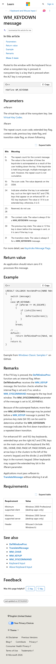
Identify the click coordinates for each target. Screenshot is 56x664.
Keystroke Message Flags (37, 248)
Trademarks (26, 650)
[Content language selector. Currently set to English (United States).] (19, 616)
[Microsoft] (28, 4)
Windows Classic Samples (32, 355)
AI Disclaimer (12, 637)
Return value (11, 45)
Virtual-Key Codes (13, 117)
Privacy (32, 641)
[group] (28, 90)
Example (9, 49)
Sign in (50, 4)
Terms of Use (12, 650)
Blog (8, 641)
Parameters (11, 41)
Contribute (21, 641)
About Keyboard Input (20, 566)
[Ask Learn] (44, 10)
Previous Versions (29, 637)
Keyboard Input (17, 563)
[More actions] (49, 10)
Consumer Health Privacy (17, 646)
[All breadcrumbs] (6, 10)
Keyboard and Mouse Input (23, 10)
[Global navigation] (3, 4)
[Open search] (43, 4)
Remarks (10, 53)
